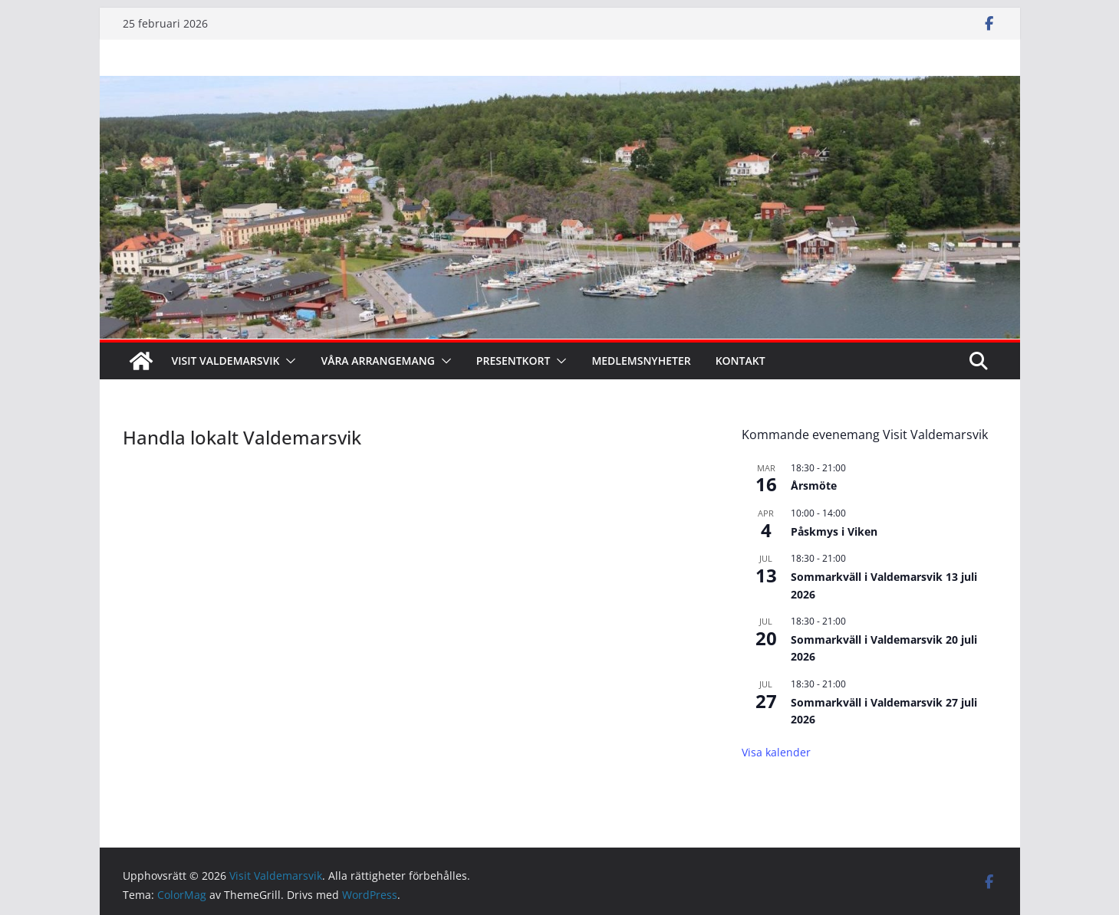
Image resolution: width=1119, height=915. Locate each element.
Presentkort (513, 360)
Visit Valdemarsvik (226, 360)
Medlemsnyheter (640, 360)
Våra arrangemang (377, 360)
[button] (287, 361)
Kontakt (740, 360)
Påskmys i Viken (834, 531)
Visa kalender (776, 752)
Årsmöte (814, 485)
